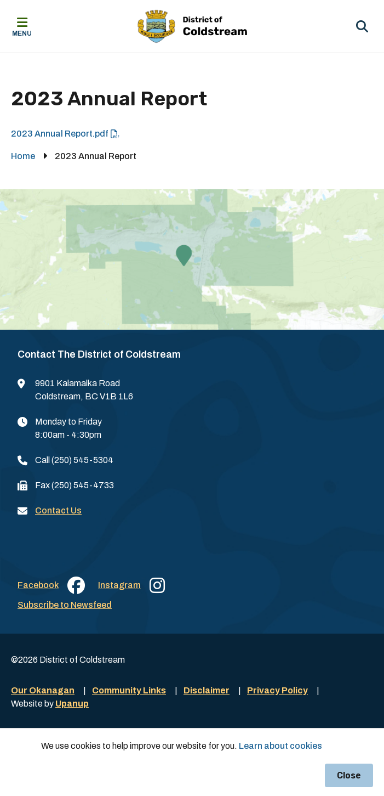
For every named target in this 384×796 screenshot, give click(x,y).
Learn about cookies (280, 745)
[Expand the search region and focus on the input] (362, 26)
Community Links (129, 690)
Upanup (72, 703)
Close (349, 775)
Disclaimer (207, 690)
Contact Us (58, 510)
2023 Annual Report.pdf (59, 133)
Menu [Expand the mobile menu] (22, 33)
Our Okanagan (42, 690)
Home (23, 156)
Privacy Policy (277, 690)
